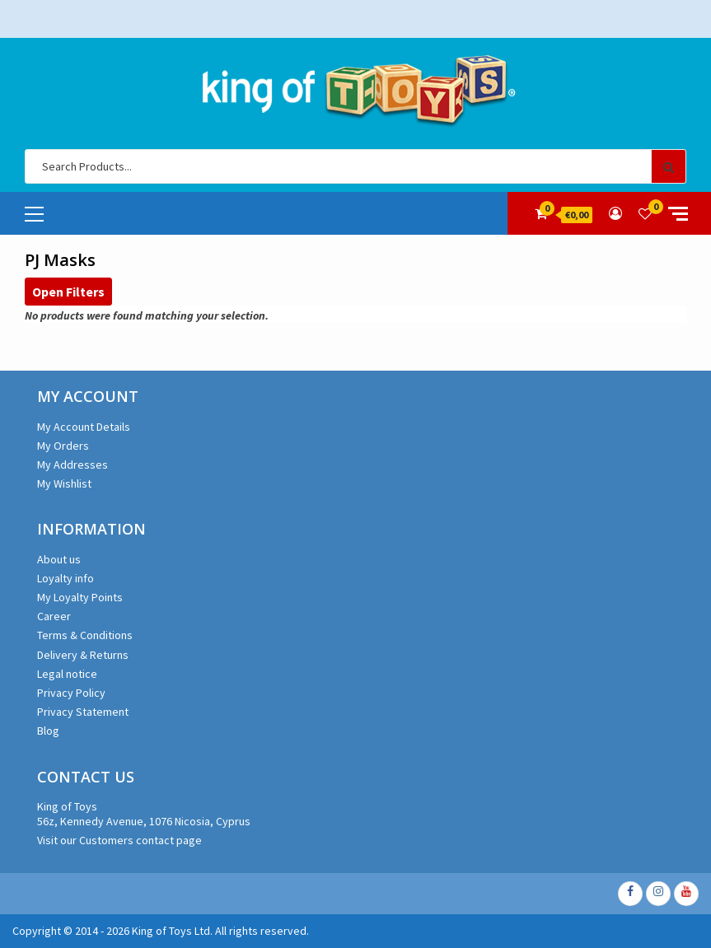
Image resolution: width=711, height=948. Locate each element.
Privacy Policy (71, 692)
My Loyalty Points (80, 597)
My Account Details (83, 426)
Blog (48, 730)
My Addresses (72, 464)
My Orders (63, 445)
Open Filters (68, 291)
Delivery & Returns (83, 654)
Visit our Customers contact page (119, 840)
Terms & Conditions (85, 635)
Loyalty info (65, 578)
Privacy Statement (83, 711)
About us (59, 559)
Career (54, 616)
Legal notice (67, 673)
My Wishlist (64, 483)
